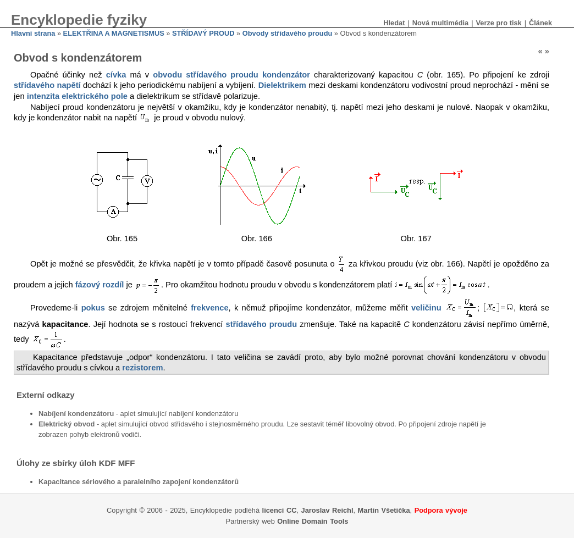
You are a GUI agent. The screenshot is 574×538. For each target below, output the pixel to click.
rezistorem (142, 367)
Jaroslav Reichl (327, 510)
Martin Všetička (384, 510)
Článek (540, 23)
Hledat (394, 23)
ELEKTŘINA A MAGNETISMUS (113, 33)
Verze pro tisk (498, 23)
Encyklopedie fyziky (79, 20)
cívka (116, 74)
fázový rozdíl (99, 284)
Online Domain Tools (312, 521)
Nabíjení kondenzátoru (76, 413)
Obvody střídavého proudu (287, 33)
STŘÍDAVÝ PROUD (203, 33)
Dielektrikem (282, 85)
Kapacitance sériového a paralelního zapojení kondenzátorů (138, 482)
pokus (93, 307)
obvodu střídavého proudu (205, 74)
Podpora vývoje (441, 510)
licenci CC (279, 510)
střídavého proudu (261, 324)
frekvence (209, 307)
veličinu (426, 307)
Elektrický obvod (66, 424)
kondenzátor (286, 74)
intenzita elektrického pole (77, 96)
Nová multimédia (440, 23)
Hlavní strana (33, 33)
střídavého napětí (47, 85)
